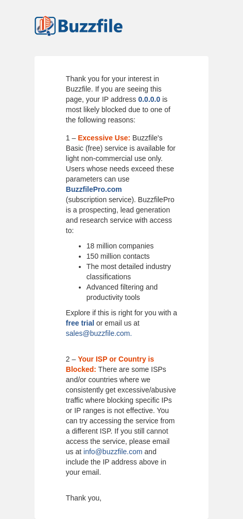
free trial (80, 323)
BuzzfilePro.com (94, 189)
